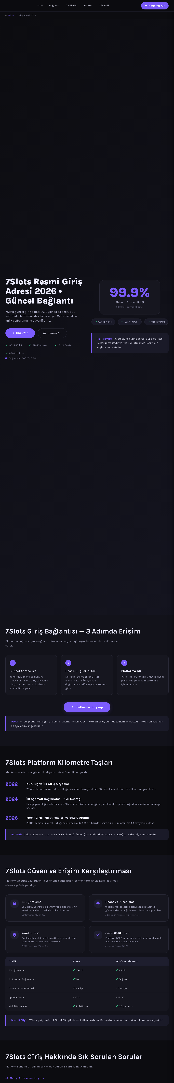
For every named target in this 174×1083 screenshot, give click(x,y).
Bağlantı (54, 5)
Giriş (40, 5)
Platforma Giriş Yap (87, 707)
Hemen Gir (52, 333)
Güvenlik (104, 5)
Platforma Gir (155, 5)
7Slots (10, 15)
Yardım (88, 5)
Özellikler (71, 5)
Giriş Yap (20, 333)
